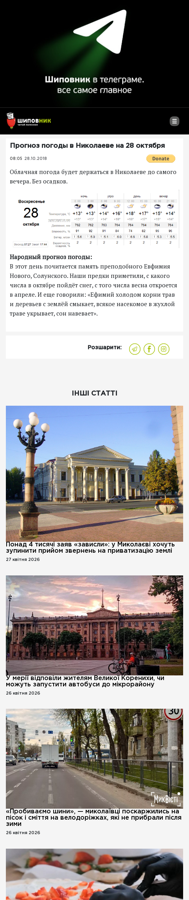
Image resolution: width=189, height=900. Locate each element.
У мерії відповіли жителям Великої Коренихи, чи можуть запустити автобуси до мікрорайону (85, 681)
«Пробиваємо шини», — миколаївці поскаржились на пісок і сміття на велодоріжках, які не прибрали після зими (94, 818)
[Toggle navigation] (174, 124)
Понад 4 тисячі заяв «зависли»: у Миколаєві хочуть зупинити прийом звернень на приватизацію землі (90, 548)
